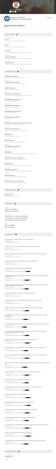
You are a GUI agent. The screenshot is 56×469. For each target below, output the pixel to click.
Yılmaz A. (6, 240)
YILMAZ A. (7, 287)
